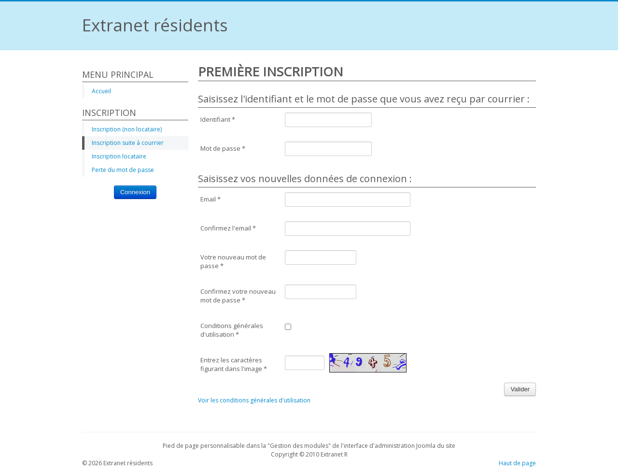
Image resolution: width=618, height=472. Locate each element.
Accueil (101, 91)
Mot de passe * (222, 148)
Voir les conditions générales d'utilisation (254, 400)
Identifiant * (217, 119)
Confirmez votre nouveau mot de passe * (238, 295)
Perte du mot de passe (123, 170)
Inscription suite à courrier (128, 143)
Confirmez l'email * (228, 228)
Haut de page (517, 463)
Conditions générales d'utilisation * (231, 330)
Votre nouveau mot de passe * (233, 261)
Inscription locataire (119, 156)
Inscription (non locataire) (127, 129)
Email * (210, 199)
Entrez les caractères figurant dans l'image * (233, 364)
